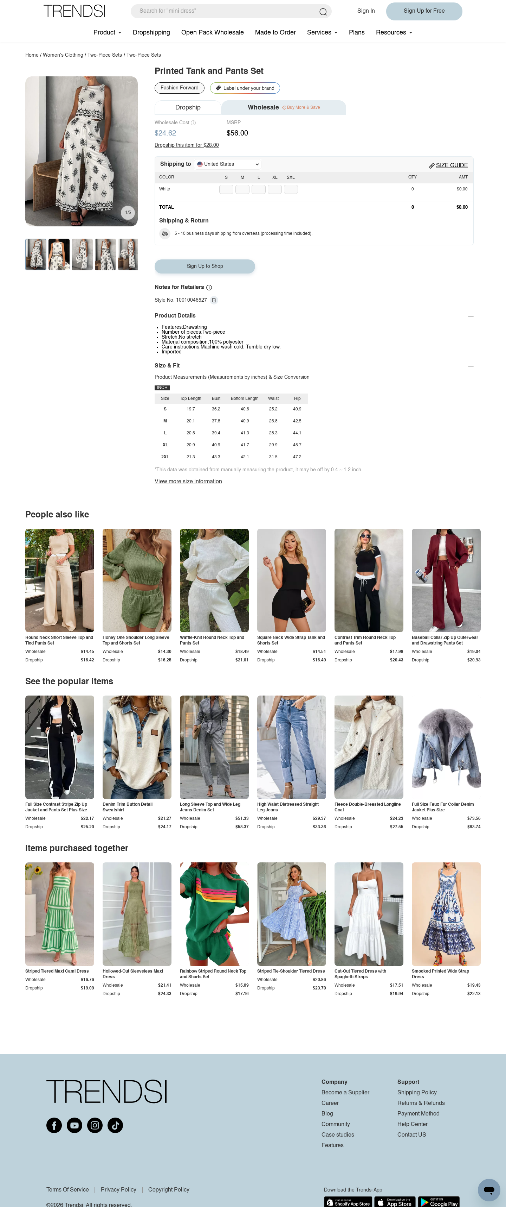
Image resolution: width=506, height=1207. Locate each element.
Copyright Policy (168, 1190)
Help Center (412, 1124)
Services (319, 33)
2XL (291, 178)
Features (333, 1146)
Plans (357, 33)
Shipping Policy (417, 1093)
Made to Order (275, 33)
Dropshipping (151, 33)
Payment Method (418, 1114)
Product (104, 33)
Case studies (338, 1135)
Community (336, 1124)
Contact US (411, 1135)
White (164, 189)
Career (330, 1103)
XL (275, 178)
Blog (327, 1114)
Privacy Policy (118, 1190)
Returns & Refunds (421, 1103)
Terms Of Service (67, 1190)
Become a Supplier (345, 1093)
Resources (391, 33)
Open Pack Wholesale (212, 33)
